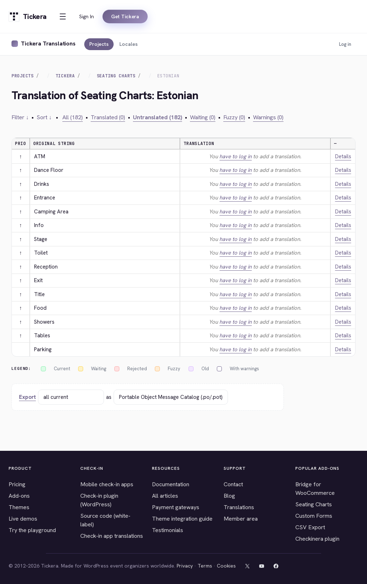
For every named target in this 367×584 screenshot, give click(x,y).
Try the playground (32, 530)
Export (27, 397)
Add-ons (19, 495)
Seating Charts (116, 76)
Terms (204, 566)
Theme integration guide (182, 518)
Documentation (170, 484)
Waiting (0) (202, 117)
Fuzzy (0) (234, 117)
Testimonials (167, 530)
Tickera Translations (48, 43)
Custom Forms (313, 516)
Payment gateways (175, 507)
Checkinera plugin (317, 538)
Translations (239, 507)
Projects (99, 44)
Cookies (226, 566)
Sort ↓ (44, 117)
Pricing (17, 484)
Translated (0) (108, 117)
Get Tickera (125, 16)
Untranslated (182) (157, 117)
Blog (229, 495)
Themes (19, 507)
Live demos (23, 518)
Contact (233, 484)
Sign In (86, 16)
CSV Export (310, 527)
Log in (345, 44)
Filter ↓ (20, 117)
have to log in (235, 156)
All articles (165, 495)
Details (343, 156)
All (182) (72, 117)
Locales (128, 44)
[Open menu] (63, 16)
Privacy (185, 566)
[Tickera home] (27, 16)
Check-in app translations (111, 536)
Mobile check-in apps (106, 484)
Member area (241, 518)
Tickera (65, 76)
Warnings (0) (268, 117)
